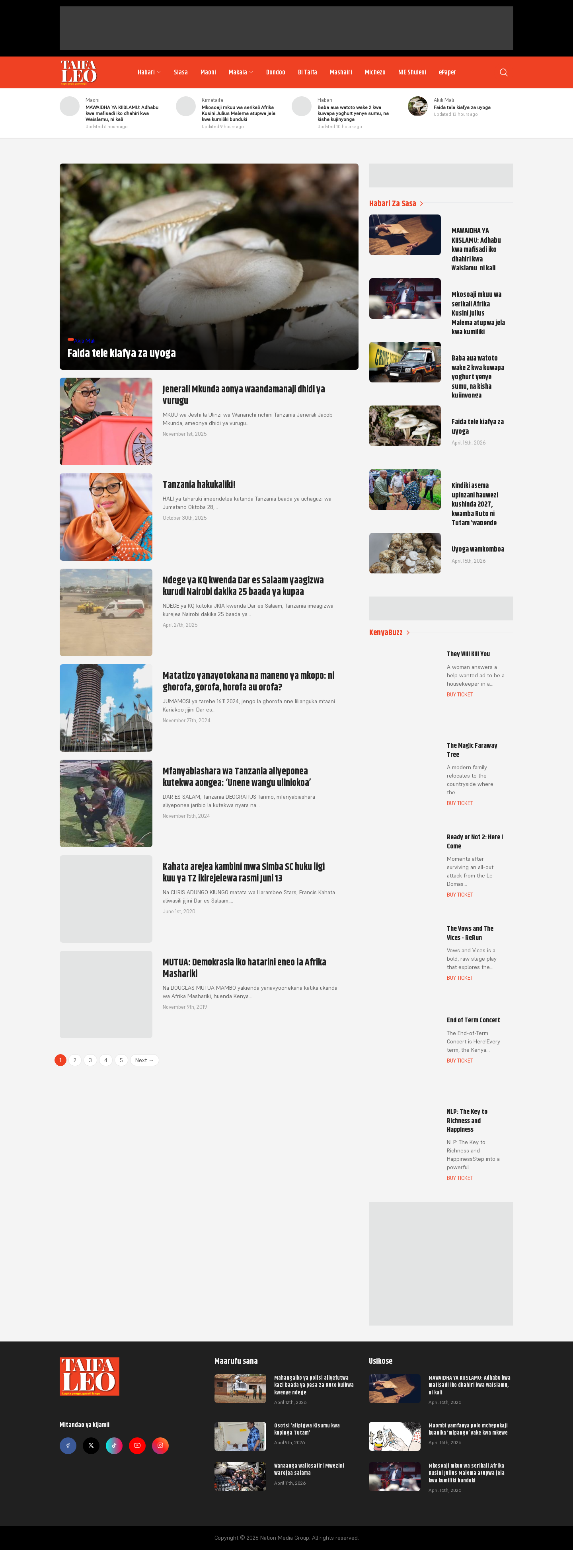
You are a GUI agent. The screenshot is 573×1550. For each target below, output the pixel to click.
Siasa (181, 72)
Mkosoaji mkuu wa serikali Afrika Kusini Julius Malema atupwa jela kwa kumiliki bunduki (467, 1472)
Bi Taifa (307, 72)
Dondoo (275, 72)
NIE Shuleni (412, 72)
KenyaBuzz (389, 632)
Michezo (375, 72)
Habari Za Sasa (396, 203)
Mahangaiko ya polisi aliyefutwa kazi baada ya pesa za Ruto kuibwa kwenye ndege (314, 1385)
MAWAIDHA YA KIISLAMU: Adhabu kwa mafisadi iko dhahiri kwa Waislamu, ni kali (470, 1385)
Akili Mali (444, 100)
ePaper (447, 72)
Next (144, 1060)
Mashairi (341, 72)
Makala (241, 72)
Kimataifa (212, 100)
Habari (149, 72)
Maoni (208, 72)
